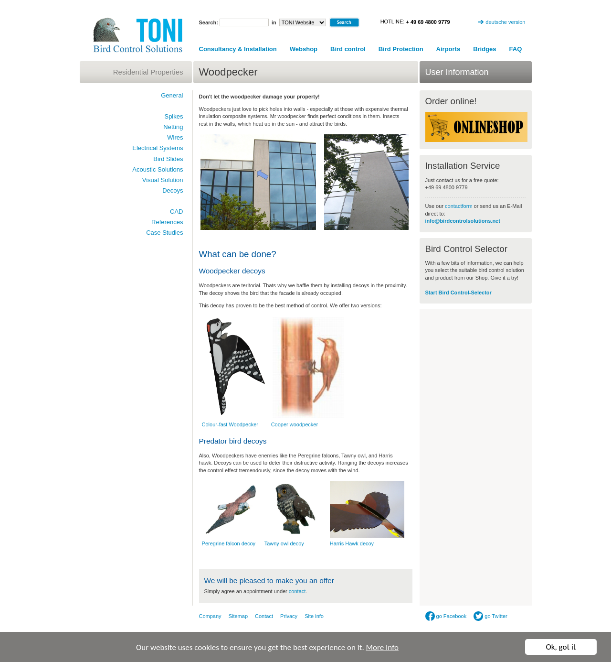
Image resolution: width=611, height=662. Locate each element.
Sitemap (238, 616)
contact (297, 591)
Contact (264, 616)
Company (210, 616)
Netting (173, 126)
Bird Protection (401, 49)
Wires (175, 137)
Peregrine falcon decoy (229, 543)
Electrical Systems (157, 148)
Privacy (288, 616)
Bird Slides (168, 159)
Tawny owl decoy (284, 543)
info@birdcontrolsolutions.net (462, 221)
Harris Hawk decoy (352, 543)
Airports (448, 49)
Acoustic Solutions (157, 169)
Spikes (173, 116)
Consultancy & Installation (238, 49)
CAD (176, 211)
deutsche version (505, 22)
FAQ (515, 49)
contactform (459, 206)
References (167, 222)
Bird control (348, 49)
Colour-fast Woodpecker (230, 424)
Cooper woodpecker (294, 424)
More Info (382, 648)
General (172, 95)
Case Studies (164, 232)
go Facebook (446, 616)
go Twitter (490, 616)
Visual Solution (162, 180)
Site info (314, 616)
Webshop (303, 49)
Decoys (172, 190)
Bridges (484, 49)
